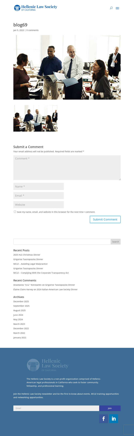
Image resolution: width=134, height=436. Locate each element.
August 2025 (19, 310)
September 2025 (21, 305)
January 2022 (19, 337)
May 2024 (18, 319)
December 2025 (21, 301)
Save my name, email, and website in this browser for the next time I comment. (56, 212)
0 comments (32, 30)
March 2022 (19, 333)
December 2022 (21, 328)
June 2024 (18, 315)
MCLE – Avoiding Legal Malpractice (30, 263)
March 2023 (19, 324)
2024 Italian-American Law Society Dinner (57, 289)
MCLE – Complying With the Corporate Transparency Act (41, 272)
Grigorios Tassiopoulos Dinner (28, 259)
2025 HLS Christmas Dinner (26, 254)
